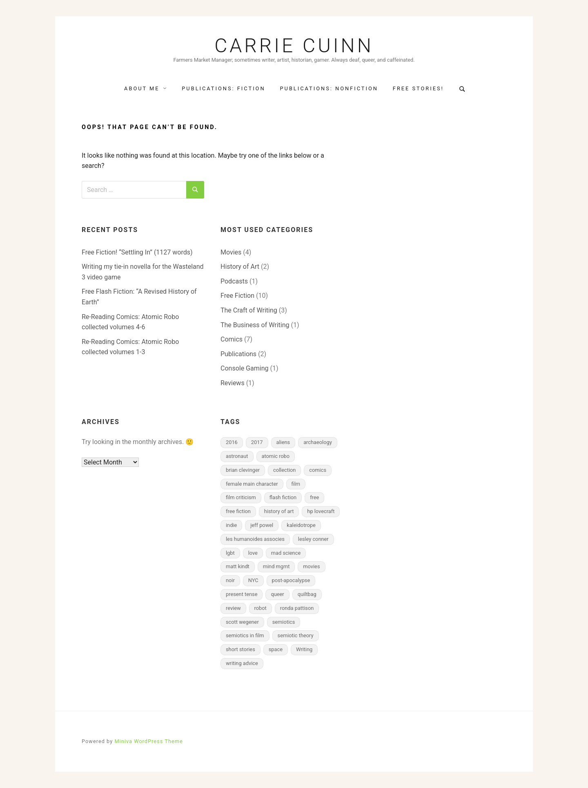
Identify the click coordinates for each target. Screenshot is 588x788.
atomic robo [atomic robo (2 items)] (276, 456)
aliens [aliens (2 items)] (283, 442)
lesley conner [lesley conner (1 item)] (313, 539)
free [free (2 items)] (314, 497)
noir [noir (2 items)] (230, 580)
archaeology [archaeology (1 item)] (317, 442)
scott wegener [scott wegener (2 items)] (242, 622)
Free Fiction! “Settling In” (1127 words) (137, 252)
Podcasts (234, 281)
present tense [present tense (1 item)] (241, 594)
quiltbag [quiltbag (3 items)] (307, 594)
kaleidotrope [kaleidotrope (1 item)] (301, 525)
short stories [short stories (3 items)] (240, 649)
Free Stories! (418, 88)
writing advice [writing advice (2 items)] (242, 663)
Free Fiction (237, 295)
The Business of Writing (255, 325)
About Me (141, 88)
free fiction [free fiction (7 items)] (238, 511)
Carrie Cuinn (294, 46)
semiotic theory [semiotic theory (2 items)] (296, 635)
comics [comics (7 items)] (317, 470)
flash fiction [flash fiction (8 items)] (283, 497)
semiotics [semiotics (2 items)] (283, 622)
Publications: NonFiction (329, 88)
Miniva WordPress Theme (148, 741)
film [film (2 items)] (296, 484)
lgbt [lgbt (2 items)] (230, 553)
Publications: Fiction (223, 88)
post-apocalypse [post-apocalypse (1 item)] (291, 580)
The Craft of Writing (248, 310)
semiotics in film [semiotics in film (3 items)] (245, 635)
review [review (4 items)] (233, 608)
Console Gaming (244, 368)
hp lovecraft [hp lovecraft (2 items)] (320, 511)
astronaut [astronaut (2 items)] (237, 456)
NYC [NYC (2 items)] (253, 580)
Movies (230, 252)
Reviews (232, 383)
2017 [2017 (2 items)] (257, 442)
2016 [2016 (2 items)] (232, 442)
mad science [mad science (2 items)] (286, 553)
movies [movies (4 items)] (311, 566)
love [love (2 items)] (253, 553)
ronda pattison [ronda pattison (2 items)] (297, 608)
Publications (238, 354)
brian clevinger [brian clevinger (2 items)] (243, 470)
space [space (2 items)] (276, 649)
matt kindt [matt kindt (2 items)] (237, 566)
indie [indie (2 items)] (231, 525)
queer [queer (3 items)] (277, 594)
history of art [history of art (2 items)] (279, 511)
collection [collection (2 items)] (284, 470)
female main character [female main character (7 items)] (252, 484)
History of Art (239, 266)
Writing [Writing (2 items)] (304, 649)
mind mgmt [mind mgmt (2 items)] (276, 566)
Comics (231, 339)
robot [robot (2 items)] (260, 608)
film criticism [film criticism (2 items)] (241, 497)
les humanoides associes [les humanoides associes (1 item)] (255, 539)
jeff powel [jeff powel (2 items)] (261, 525)
